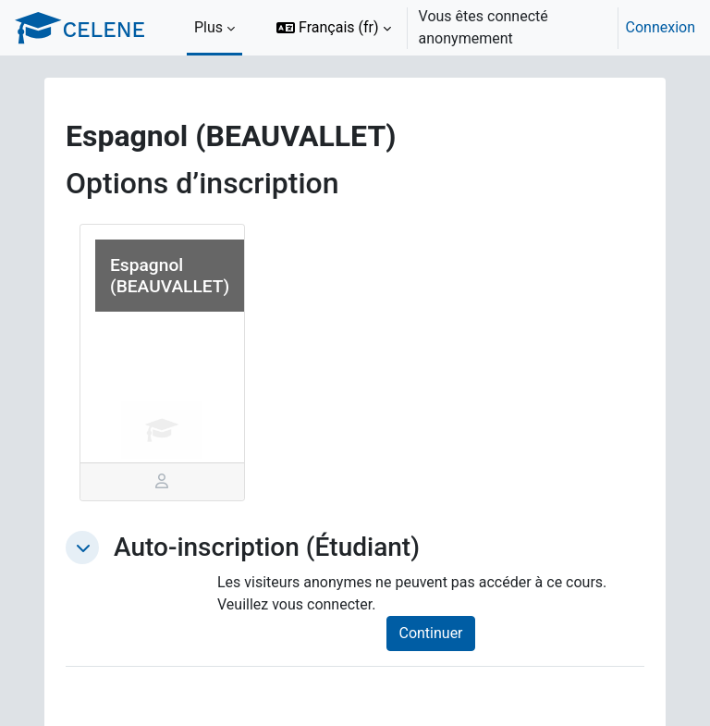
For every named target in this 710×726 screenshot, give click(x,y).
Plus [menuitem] (208, 27)
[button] (333, 27)
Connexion (660, 27)
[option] (479, 27)
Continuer (430, 633)
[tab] (162, 481)
